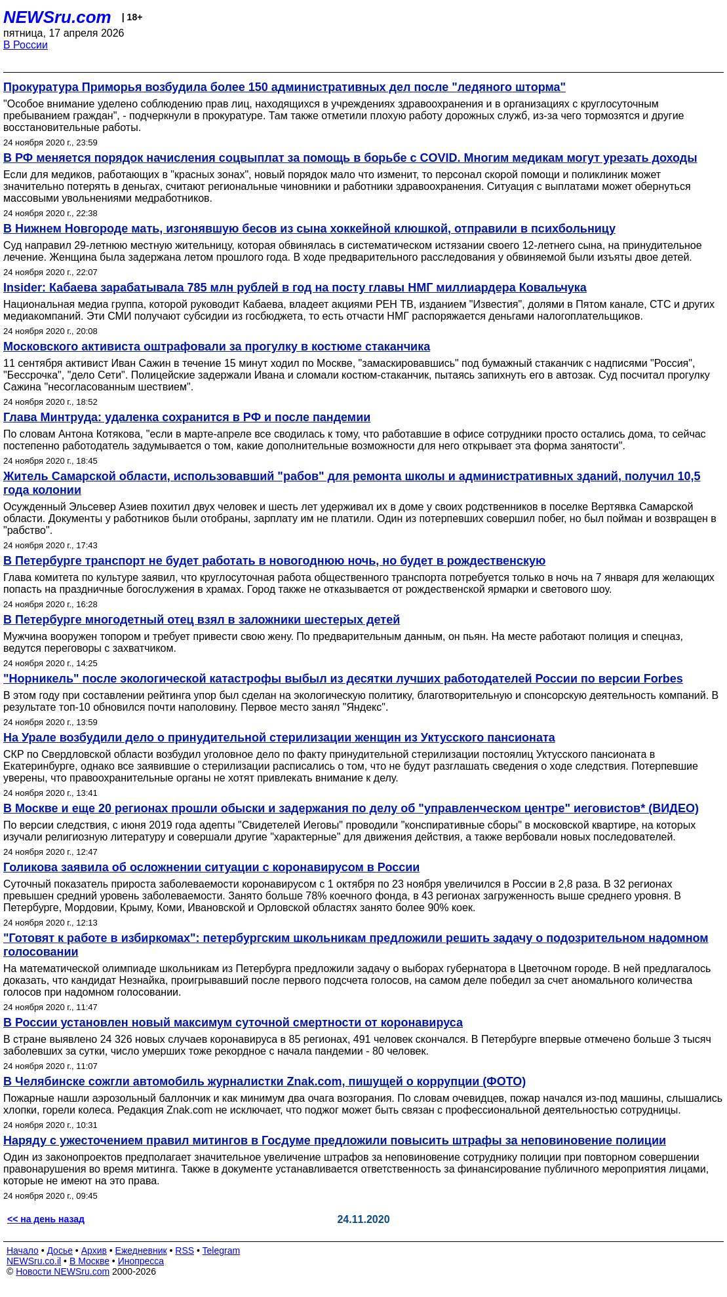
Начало (23, 1250)
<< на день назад (46, 1219)
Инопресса (141, 1261)
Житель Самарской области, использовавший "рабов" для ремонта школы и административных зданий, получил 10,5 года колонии (352, 483)
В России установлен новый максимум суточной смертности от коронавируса (233, 1022)
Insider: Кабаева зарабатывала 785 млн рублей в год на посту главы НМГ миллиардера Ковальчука (295, 287)
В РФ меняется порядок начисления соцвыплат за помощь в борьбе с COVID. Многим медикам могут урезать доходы (350, 157)
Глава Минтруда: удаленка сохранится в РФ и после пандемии (186, 417)
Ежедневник (141, 1250)
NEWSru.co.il (34, 1261)
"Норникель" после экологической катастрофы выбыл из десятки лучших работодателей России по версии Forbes (343, 678)
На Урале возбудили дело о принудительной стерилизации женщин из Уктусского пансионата (279, 737)
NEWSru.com (57, 17)
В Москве (89, 1261)
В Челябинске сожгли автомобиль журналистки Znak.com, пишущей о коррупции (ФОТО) (264, 1081)
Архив (94, 1250)
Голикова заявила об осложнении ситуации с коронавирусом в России (211, 867)
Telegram (222, 1250)
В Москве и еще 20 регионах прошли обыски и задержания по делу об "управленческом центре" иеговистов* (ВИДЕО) (351, 808)
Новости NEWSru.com (62, 1271)
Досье (60, 1250)
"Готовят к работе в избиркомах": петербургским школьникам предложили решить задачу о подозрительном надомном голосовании (356, 944)
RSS (184, 1250)
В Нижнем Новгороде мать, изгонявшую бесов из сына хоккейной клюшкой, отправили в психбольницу (309, 228)
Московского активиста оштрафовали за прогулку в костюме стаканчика (216, 346)
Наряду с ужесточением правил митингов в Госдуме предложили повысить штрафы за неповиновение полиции (334, 1140)
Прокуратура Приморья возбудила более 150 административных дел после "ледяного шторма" (284, 87)
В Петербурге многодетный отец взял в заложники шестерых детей (201, 619)
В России (25, 44)
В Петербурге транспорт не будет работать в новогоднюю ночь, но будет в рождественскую (274, 560)
